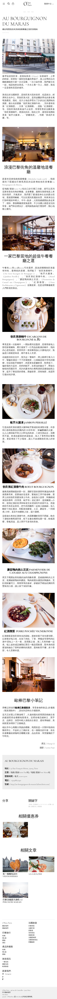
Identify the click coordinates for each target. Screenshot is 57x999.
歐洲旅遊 (5, 966)
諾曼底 (30, 930)
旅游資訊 (6, 959)
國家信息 (5, 964)
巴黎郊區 (31, 926)
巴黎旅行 (6, 932)
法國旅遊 (32, 923)
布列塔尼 (31, 933)
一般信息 (5, 962)
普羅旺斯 (31, 935)
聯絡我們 (5, 928)
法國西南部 (32, 937)
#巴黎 (49, 804)
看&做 (4, 938)
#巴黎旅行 (35, 804)
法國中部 (31, 928)
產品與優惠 (7, 946)
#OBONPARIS (43, 804)
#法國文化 (33, 806)
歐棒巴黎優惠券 (22, 707)
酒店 (3, 943)
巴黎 (28, 12)
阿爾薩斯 (31, 942)
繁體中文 (49, 4)
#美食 (30, 804)
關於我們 (5, 926)
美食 (32, 12)
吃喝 (3, 936)
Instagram (6, 974)
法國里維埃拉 (33, 940)
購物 (3, 940)
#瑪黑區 (39, 806)
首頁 (24, 12)
